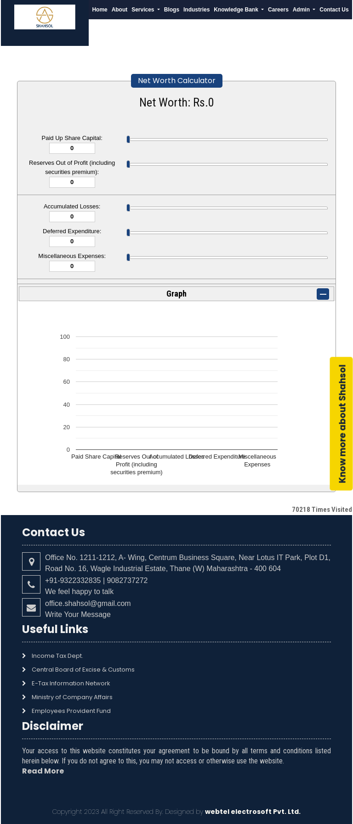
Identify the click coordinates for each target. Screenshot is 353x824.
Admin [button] (302, 9)
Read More (43, 771)
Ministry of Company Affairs (72, 697)
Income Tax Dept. (57, 655)
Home (99, 9)
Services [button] (143, 9)
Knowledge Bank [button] (237, 9)
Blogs (171, 9)
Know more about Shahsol (342, 423)
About (120, 9)
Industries (196, 9)
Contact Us (333, 9)
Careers (278, 9)
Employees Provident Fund (71, 710)
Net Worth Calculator (177, 80)
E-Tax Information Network (71, 683)
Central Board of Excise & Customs (83, 669)
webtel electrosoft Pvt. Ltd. (253, 811)
